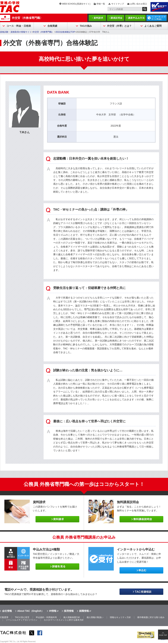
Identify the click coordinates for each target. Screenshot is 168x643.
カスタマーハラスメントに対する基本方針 (64, 620)
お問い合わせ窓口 (138, 4)
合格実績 (52, 25)
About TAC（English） (30, 610)
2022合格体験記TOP (65, 32)
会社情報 (7, 610)
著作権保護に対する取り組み (150, 617)
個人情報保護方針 (71, 617)
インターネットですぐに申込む (158, 18)
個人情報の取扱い (95, 617)
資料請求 (98, 18)
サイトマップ (117, 4)
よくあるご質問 (153, 25)
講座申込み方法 (136, 18)
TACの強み (86, 25)
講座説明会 (116, 18)
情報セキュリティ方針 (120, 617)
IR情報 (52, 610)
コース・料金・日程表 (18, 25)
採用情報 (69, 610)
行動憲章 (4, 617)
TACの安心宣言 (22, 617)
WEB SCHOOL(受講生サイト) (76, 4)
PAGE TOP (163, 635)
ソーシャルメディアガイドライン (21, 620)
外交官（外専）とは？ (119, 25)
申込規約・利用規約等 (46, 617)
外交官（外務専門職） (43, 32)
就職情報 (84, 610)
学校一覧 (101, 4)
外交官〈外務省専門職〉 (27, 17)
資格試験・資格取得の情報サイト (15, 32)
